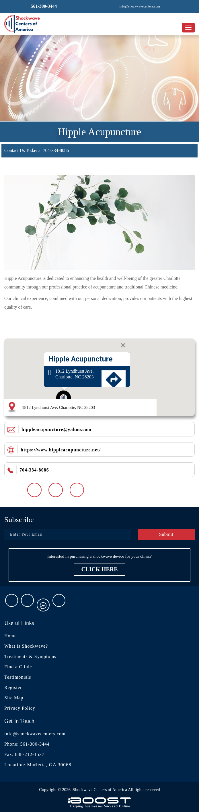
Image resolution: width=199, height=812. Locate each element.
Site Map (13, 697)
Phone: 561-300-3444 (27, 744)
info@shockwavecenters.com (34, 733)
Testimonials (17, 677)
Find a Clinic (18, 666)
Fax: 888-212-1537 (24, 754)
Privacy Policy (19, 708)
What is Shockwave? (26, 646)
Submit (166, 534)
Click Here (99, 569)
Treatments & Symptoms (30, 656)
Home (10, 635)
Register (13, 687)
